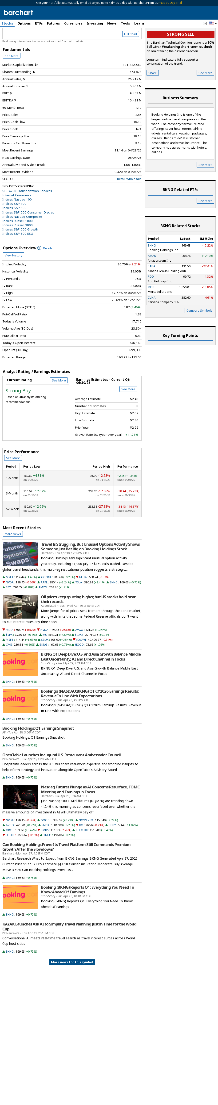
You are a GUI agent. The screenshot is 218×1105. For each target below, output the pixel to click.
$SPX (9, 655)
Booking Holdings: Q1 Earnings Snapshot (38, 748)
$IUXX (79, 655)
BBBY (112, 845)
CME (9, 665)
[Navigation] (43, 40)
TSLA (78, 602)
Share (152, 93)
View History (13, 275)
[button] (213, 24)
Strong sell (180, 54)
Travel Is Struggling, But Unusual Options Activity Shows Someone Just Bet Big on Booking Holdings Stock (90, 566)
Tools (125, 23)
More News (13, 554)
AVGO (79, 650)
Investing (95, 23)
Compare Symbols (199, 330)
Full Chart (130, 54)
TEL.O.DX (82, 850)
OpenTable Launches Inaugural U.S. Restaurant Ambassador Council (61, 775)
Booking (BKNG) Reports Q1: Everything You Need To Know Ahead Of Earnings (87, 909)
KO (81, 845)
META (83, 597)
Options (24, 23)
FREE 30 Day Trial (170, 3)
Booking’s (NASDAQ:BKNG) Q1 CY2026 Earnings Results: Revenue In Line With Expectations (90, 714)
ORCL (9, 850)
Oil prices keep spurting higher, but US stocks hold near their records (88, 619)
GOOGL (46, 597)
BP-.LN (10, 855)
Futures (53, 23)
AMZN (43, 607)
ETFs (39, 23)
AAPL (44, 602)
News (112, 23)
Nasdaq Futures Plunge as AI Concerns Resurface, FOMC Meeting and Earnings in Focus (90, 809)
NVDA (10, 602)
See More (12, 76)
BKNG (114, 602)
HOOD (79, 665)
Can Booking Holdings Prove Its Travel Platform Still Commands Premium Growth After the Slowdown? (66, 867)
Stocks (7, 23)
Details (44, 269)
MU (45, 655)
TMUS (47, 855)
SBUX (44, 660)
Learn (139, 23)
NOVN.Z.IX (86, 840)
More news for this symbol (72, 982)
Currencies (73, 23)
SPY (8, 607)
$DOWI (81, 660)
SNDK (45, 845)
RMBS (45, 850)
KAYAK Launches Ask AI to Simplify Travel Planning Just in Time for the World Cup (69, 946)
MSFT (9, 597)
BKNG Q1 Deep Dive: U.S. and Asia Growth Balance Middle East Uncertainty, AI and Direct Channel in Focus (91, 677)
